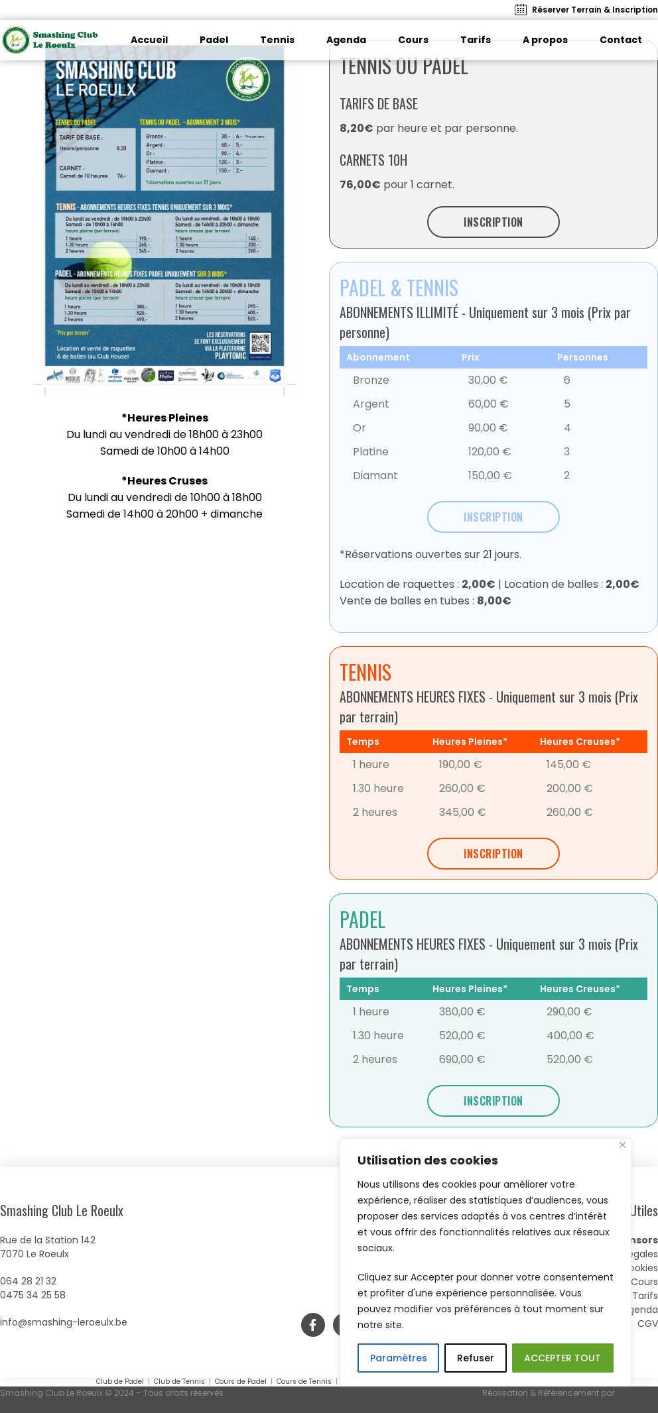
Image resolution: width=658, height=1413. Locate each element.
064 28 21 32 (28, 1281)
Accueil (149, 39)
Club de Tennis (179, 1381)
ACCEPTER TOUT (562, 1358)
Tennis (277, 39)
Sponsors (634, 1240)
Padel (214, 39)
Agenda (346, 39)
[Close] (622, 1145)
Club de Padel (121, 1381)
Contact (621, 39)
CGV (647, 1323)
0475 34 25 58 (33, 1295)
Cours (413, 39)
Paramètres (398, 1358)
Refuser (475, 1358)
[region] (485, 1262)
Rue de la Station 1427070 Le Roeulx (48, 1247)
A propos (545, 39)
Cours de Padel (241, 1381)
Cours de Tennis (304, 1381)
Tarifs (475, 39)
